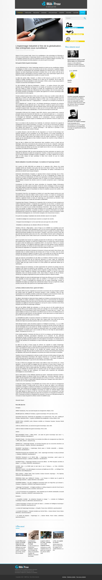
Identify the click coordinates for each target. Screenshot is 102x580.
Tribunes (20, 12)
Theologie (28, 12)
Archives (64, 577)
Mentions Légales (71, 577)
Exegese (43, 12)
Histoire (68, 12)
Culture (75, 12)
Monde (82, 12)
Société (61, 12)
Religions (36, 12)
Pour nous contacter (81, 577)
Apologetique (53, 12)
